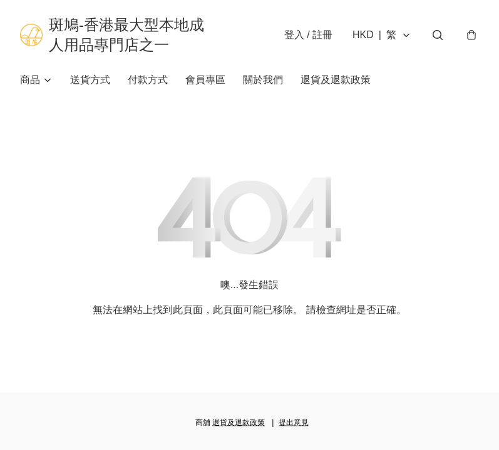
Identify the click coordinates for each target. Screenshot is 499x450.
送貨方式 (90, 79)
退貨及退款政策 (336, 79)
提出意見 (294, 422)
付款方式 (148, 79)
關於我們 (263, 79)
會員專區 (205, 79)
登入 (308, 34)
